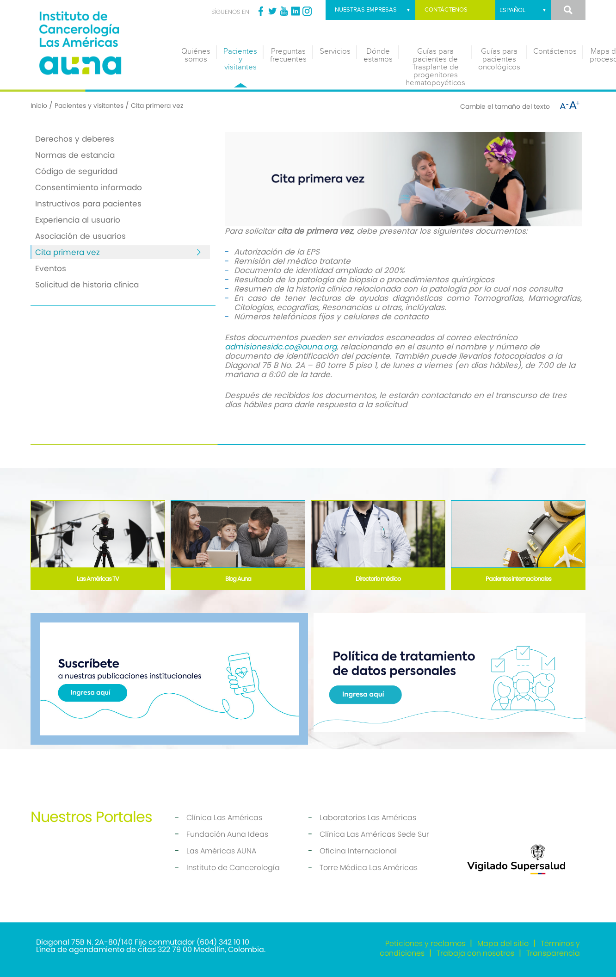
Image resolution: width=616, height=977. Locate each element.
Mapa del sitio (503, 943)
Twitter (272, 11)
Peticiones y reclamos (425, 943)
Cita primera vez (67, 252)
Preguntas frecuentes (288, 55)
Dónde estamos (378, 55)
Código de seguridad (76, 171)
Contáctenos (446, 9)
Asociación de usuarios (80, 236)
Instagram (307, 11)
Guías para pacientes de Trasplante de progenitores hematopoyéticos (435, 67)
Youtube (284, 11)
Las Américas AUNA (221, 851)
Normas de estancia (75, 155)
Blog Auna (238, 578)
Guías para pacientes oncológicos (499, 59)
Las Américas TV (98, 578)
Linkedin (295, 11)
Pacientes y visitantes (240, 59)
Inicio (39, 105)
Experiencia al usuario (77, 219)
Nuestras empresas (366, 9)
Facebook (260, 11)
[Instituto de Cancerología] (100, 40)
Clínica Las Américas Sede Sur (374, 834)
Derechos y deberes (74, 138)
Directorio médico (378, 578)
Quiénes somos (195, 55)
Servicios (335, 51)
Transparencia (553, 953)
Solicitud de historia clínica (87, 284)
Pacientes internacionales (518, 578)
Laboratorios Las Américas (368, 817)
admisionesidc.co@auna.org (281, 346)
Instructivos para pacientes (88, 203)
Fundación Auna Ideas (227, 834)
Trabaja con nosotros (475, 953)
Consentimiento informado (88, 187)
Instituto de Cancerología (233, 867)
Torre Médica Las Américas (369, 867)
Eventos (50, 268)
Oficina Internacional (358, 851)
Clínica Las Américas (224, 817)
